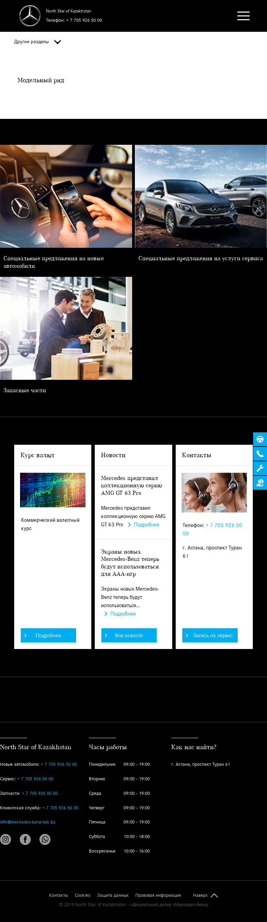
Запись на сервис (209, 635)
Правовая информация (158, 895)
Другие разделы (37, 41)
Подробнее (42, 635)
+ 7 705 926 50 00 (84, 20)
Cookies (82, 895)
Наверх (200, 895)
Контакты (58, 895)
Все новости (124, 635)
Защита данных (112, 895)
